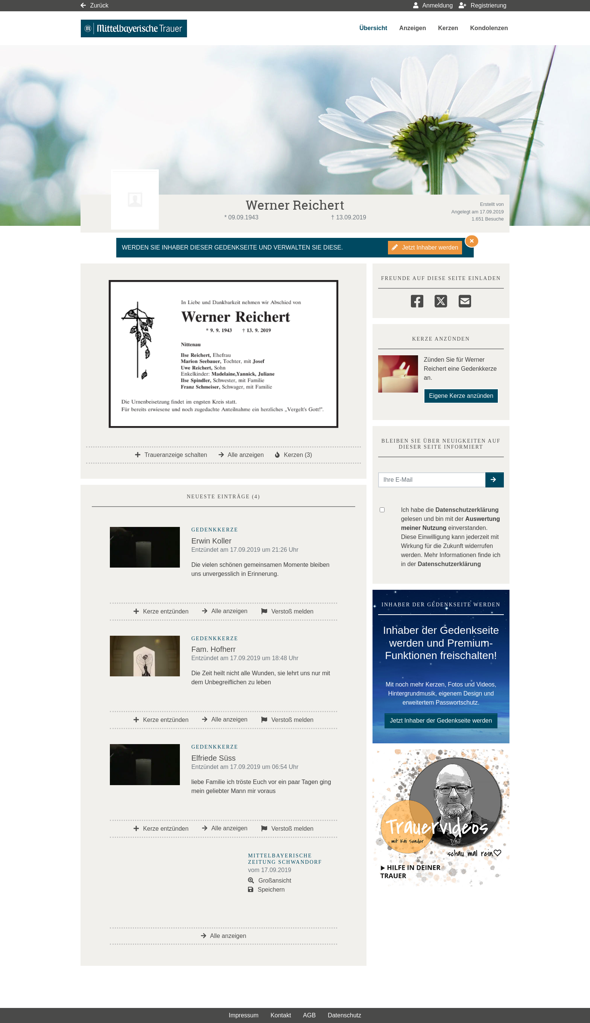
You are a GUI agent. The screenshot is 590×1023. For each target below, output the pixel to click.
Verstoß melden (287, 611)
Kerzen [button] (448, 28)
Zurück (94, 5)
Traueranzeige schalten (171, 455)
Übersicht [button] (373, 28)
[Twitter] (441, 300)
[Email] (465, 300)
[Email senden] (432, 479)
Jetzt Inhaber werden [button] (425, 247)
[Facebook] (417, 300)
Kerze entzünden (161, 611)
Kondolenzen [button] (489, 28)
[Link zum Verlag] (145, 28)
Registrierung (482, 5)
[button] (494, 479)
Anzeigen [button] (412, 28)
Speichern (266, 889)
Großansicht (269, 880)
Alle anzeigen (241, 455)
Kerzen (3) (293, 455)
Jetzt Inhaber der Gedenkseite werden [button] (441, 720)
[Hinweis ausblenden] (472, 240)
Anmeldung (433, 5)
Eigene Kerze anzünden (461, 396)
